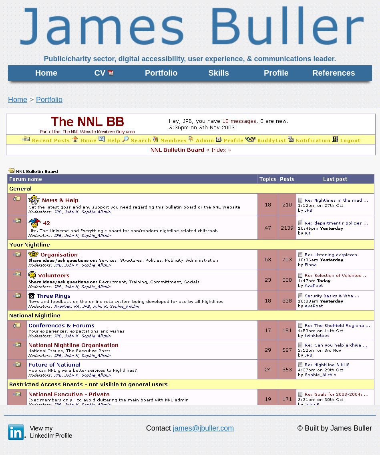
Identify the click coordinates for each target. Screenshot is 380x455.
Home (46, 72)
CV (103, 72)
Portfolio (161, 72)
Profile (276, 72)
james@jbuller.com (203, 428)
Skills (218, 72)
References (333, 72)
